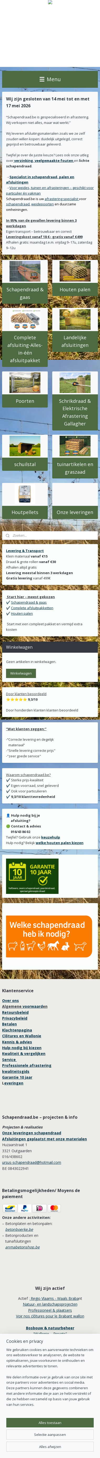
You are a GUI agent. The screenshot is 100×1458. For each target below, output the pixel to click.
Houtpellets (25, 512)
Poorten (25, 401)
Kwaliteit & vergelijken (23, 1053)
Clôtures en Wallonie (21, 1035)
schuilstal (25, 464)
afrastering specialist (61, 198)
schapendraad (18, 204)
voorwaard (33, 1006)
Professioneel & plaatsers (50, 1310)
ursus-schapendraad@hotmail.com (31, 1162)
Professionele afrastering (26, 1065)
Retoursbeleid (15, 1012)
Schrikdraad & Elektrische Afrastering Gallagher (75, 412)
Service (9, 1059)
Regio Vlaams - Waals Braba (54, 1298)
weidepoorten (42, 204)
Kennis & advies (17, 1041)
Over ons (10, 1000)
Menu (50, 79)
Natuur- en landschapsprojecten (50, 1304)
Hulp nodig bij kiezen (21, 1047)
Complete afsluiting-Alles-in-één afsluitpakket (25, 348)
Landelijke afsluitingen (74, 341)
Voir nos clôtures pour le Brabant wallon (50, 1316)
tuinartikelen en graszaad (75, 468)
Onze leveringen (75, 512)
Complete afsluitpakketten (32, 608)
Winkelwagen (21, 673)
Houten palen (75, 289)
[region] (50, 1379)
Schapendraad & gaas (25, 293)
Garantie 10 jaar (17, 1077)
